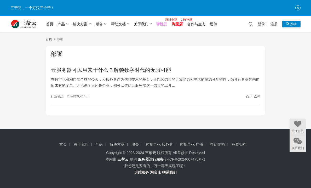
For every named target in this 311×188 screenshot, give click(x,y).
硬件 (213, 24)
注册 (274, 24)
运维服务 (141, 172)
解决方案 (80, 24)
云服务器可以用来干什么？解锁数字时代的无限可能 (111, 70)
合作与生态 (196, 24)
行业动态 (57, 96)
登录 (261, 24)
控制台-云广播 (191, 144)
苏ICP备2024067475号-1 (185, 159)
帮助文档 (118, 24)
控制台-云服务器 (159, 144)
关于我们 (141, 24)
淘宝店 (155, 172)
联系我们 (169, 172)
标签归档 (239, 144)
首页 (49, 24)
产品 (61, 24)
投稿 (291, 24)
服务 (99, 24)
